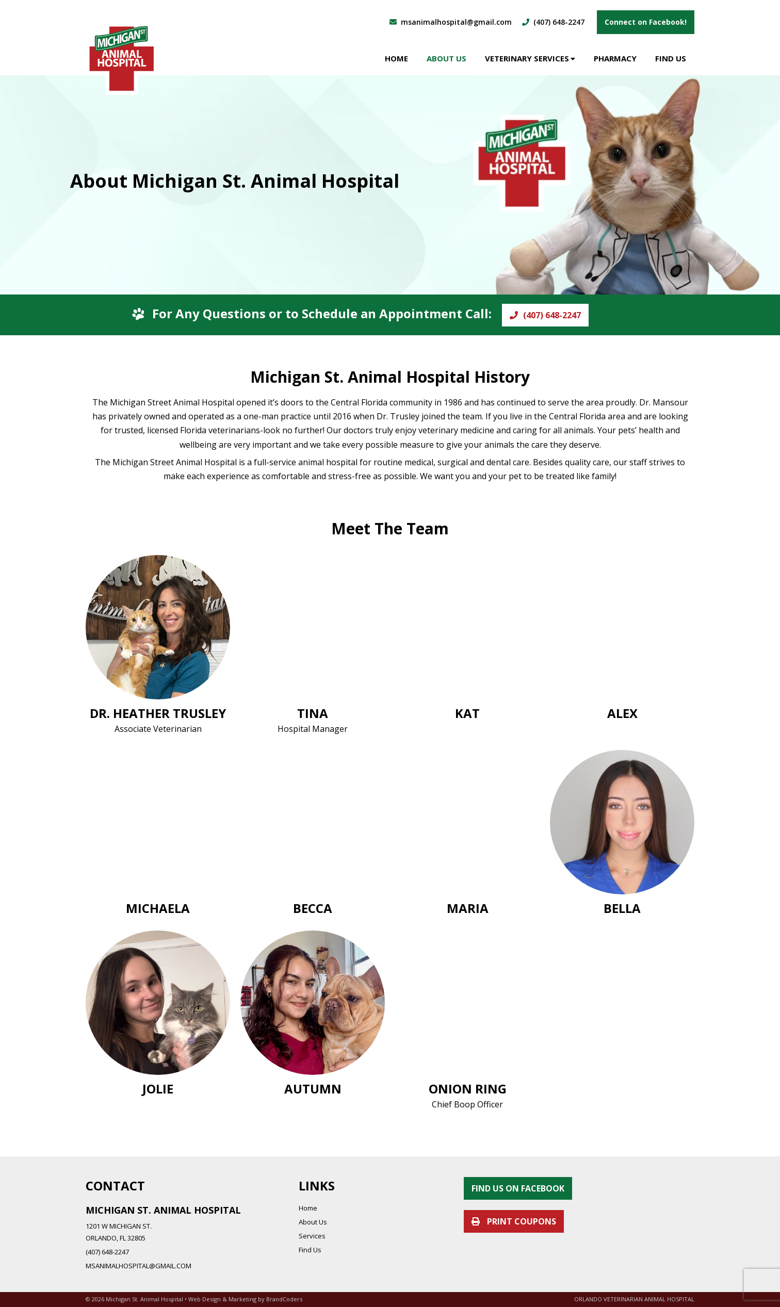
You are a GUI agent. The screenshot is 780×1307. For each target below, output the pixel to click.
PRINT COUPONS (514, 1221)
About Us (446, 58)
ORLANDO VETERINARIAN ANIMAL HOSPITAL (634, 1299)
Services (312, 1235)
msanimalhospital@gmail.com (450, 22)
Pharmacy (615, 58)
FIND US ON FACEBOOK (518, 1188)
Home (396, 58)
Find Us (670, 58)
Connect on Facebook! (646, 22)
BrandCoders (284, 1299)
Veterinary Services (527, 58)
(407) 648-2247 (545, 315)
